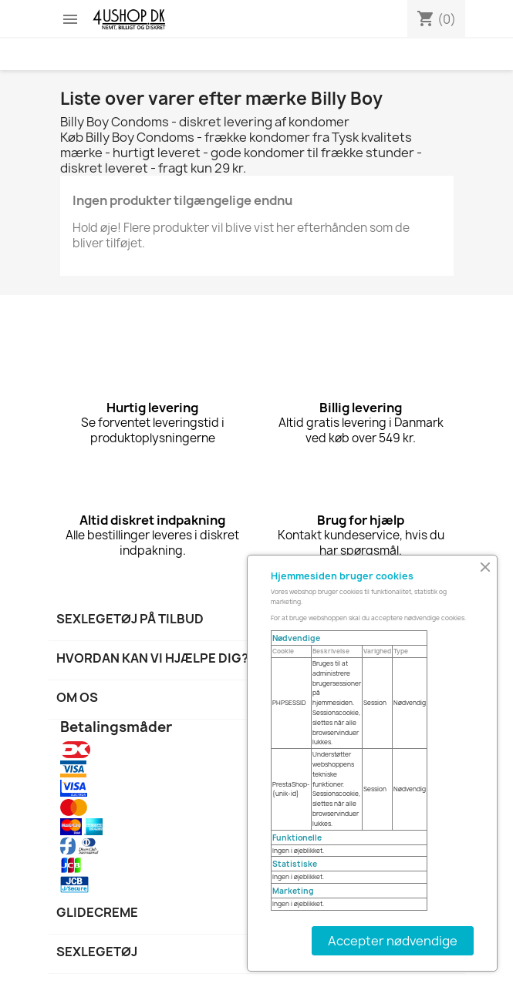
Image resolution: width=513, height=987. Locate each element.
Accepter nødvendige (392, 940)
